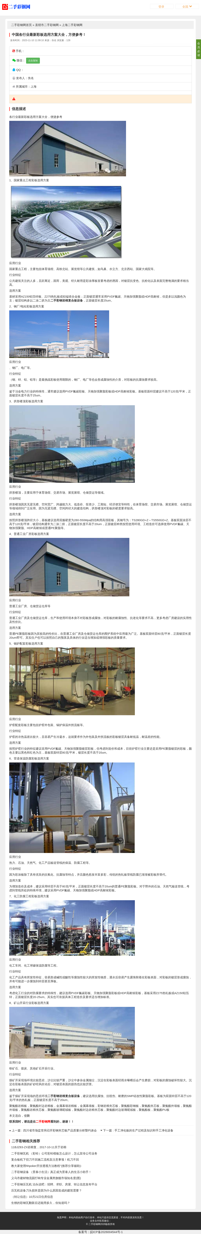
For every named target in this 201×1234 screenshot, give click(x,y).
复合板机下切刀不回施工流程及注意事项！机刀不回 (45, 1159)
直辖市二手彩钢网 (47, 25)
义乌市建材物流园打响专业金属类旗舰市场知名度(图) (46, 1178)
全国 (187, 6)
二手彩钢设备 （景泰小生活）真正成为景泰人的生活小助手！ (51, 1172)
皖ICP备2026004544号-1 (106, 1232)
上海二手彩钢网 (72, 25)
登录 (161, 6)
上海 (34, 86)
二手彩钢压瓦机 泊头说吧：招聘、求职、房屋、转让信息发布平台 (54, 1184)
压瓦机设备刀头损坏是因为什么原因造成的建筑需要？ (46, 1190)
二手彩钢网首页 (21, 25)
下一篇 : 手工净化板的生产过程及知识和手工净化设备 (136, 1130)
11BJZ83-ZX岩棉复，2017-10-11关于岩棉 (38, 1147)
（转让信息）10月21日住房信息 (32, 1196)
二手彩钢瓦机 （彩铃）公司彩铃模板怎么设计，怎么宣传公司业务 (54, 1153)
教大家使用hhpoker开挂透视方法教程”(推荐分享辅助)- (46, 1165)
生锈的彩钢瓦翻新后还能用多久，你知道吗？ (40, 1202)
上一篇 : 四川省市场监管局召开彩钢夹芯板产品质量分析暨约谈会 (53, 1130)
